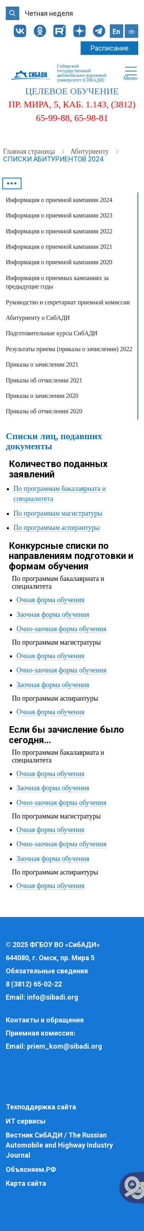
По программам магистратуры (58, 513)
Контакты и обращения (45, 1020)
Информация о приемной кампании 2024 (59, 200)
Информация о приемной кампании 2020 (59, 262)
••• (12, 183)
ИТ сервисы (26, 1121)
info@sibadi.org (52, 997)
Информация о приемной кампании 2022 (59, 231)
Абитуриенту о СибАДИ (38, 317)
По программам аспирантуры (56, 527)
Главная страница (29, 151)
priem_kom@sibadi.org (64, 1046)
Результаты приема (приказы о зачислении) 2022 (69, 349)
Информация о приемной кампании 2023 (59, 215)
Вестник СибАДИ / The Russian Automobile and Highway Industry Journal (59, 1145)
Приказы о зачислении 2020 (42, 395)
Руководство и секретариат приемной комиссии (68, 302)
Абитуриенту (90, 151)
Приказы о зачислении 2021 (42, 364)
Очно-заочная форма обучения (61, 629)
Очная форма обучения (50, 600)
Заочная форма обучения (53, 614)
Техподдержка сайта (41, 1107)
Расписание (110, 48)
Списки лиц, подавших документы (54, 441)
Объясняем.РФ (31, 1169)
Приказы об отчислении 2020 (44, 411)
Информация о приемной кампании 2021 (59, 246)
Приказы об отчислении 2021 (44, 380)
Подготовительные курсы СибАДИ (52, 333)
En (116, 31)
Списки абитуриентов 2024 (53, 159)
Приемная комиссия (39, 1033)
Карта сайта (26, 1183)
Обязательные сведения (47, 971)
